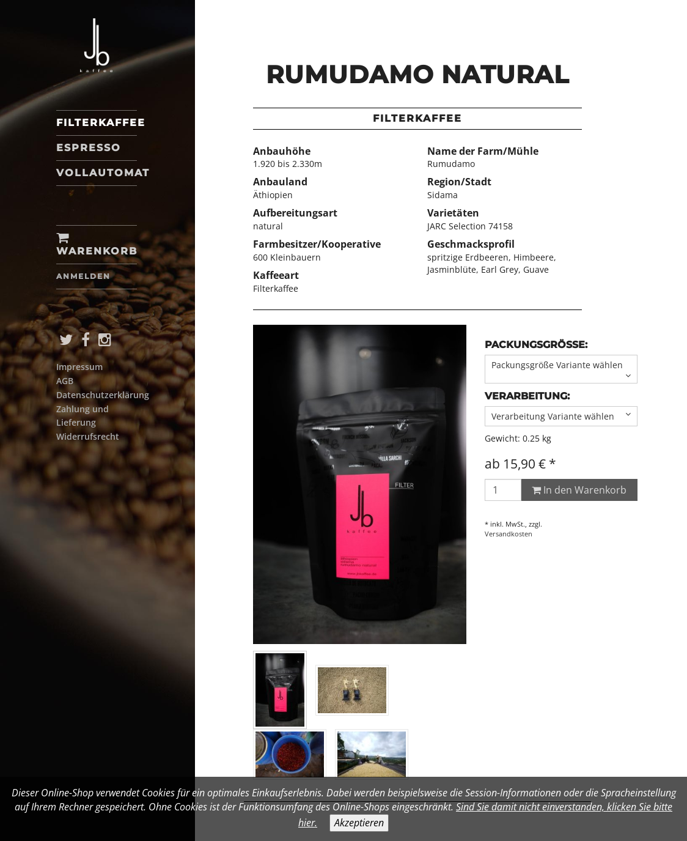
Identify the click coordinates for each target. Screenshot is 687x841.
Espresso (88, 148)
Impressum (79, 366)
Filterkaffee (96, 122)
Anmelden (83, 276)
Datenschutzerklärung (102, 395)
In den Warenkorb (579, 490)
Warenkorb (96, 245)
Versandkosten (508, 533)
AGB (64, 381)
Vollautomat (96, 173)
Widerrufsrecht (87, 436)
